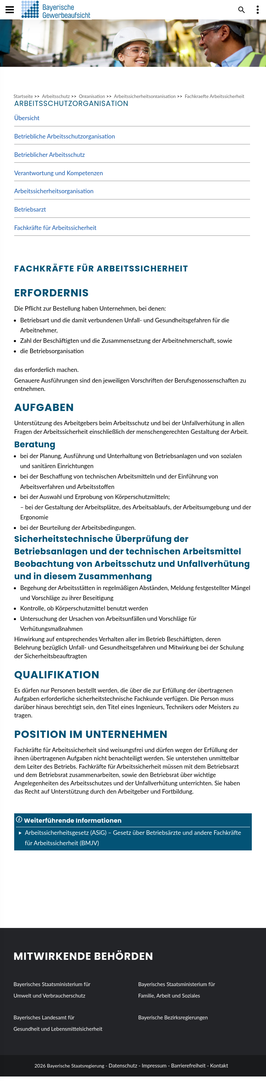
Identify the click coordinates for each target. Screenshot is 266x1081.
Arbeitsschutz (56, 101)
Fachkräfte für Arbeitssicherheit (55, 232)
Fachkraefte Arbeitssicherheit (214, 101)
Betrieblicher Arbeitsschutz (49, 159)
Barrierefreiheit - (190, 1070)
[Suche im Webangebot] (241, 9)
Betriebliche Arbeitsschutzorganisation (64, 140)
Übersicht (26, 122)
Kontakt (219, 1070)
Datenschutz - (125, 1070)
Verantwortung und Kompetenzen (58, 177)
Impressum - (156, 1070)
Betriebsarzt (30, 213)
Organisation (92, 101)
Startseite (23, 101)
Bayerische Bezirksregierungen (173, 1022)
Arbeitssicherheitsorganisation (145, 101)
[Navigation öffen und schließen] (9, 9)
